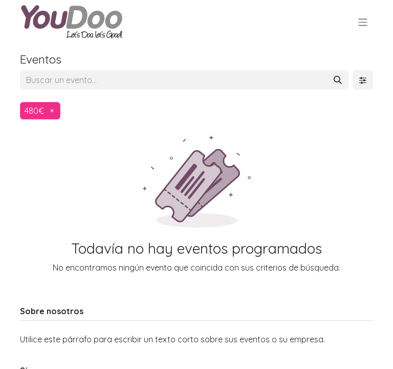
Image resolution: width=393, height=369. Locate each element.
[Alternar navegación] (363, 21)
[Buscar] (337, 80)
